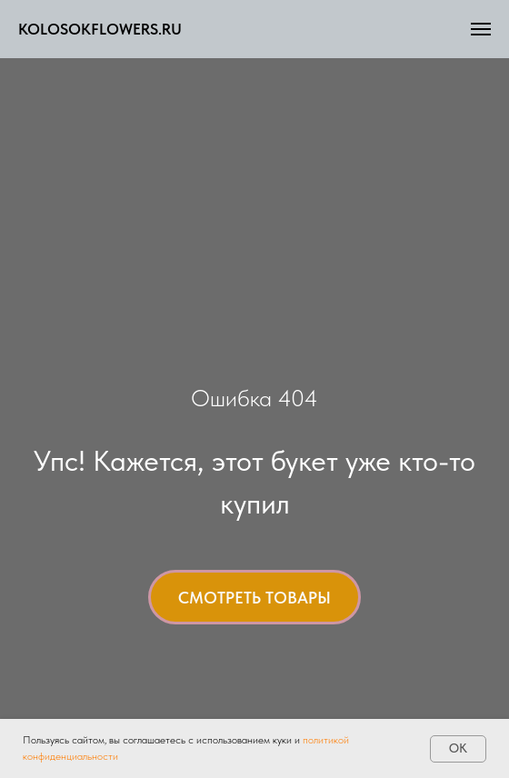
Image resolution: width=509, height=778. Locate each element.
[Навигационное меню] (481, 29)
